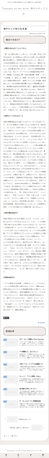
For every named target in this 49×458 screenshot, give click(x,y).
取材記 (6, 317)
